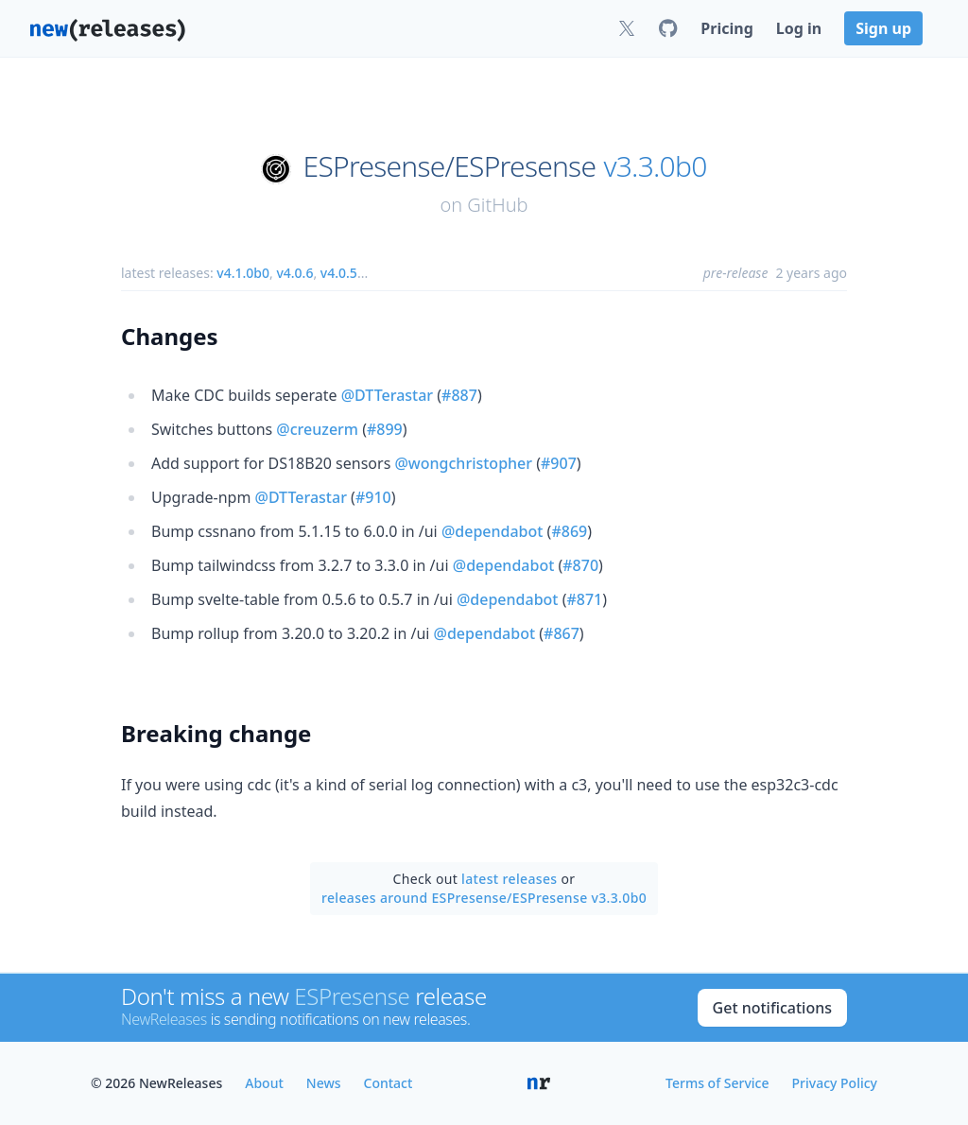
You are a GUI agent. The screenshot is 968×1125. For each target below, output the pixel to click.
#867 (561, 633)
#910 (373, 497)
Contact (388, 1083)
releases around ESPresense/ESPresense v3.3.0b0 (484, 898)
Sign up (883, 28)
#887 (459, 395)
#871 (584, 599)
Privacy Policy (834, 1083)
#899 (385, 429)
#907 (559, 463)
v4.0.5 (338, 273)
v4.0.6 (294, 273)
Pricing (726, 28)
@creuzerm (317, 429)
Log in (798, 28)
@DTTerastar (387, 395)
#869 (569, 531)
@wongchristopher (463, 463)
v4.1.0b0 (242, 273)
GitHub (497, 204)
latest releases (509, 879)
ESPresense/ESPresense (449, 166)
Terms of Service (717, 1083)
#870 (580, 565)
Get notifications (772, 1007)
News (323, 1083)
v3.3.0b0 (654, 166)
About (264, 1083)
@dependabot (492, 531)
